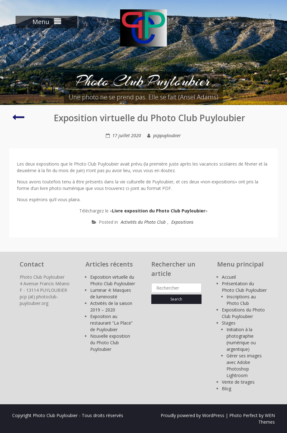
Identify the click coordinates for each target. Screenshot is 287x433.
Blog (226, 388)
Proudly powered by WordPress (192, 415)
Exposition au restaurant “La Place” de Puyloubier (111, 322)
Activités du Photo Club (143, 222)
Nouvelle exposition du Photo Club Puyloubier (110, 342)
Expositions (182, 222)
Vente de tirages (238, 382)
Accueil (229, 277)
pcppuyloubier (167, 135)
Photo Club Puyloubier (143, 81)
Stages (229, 323)
